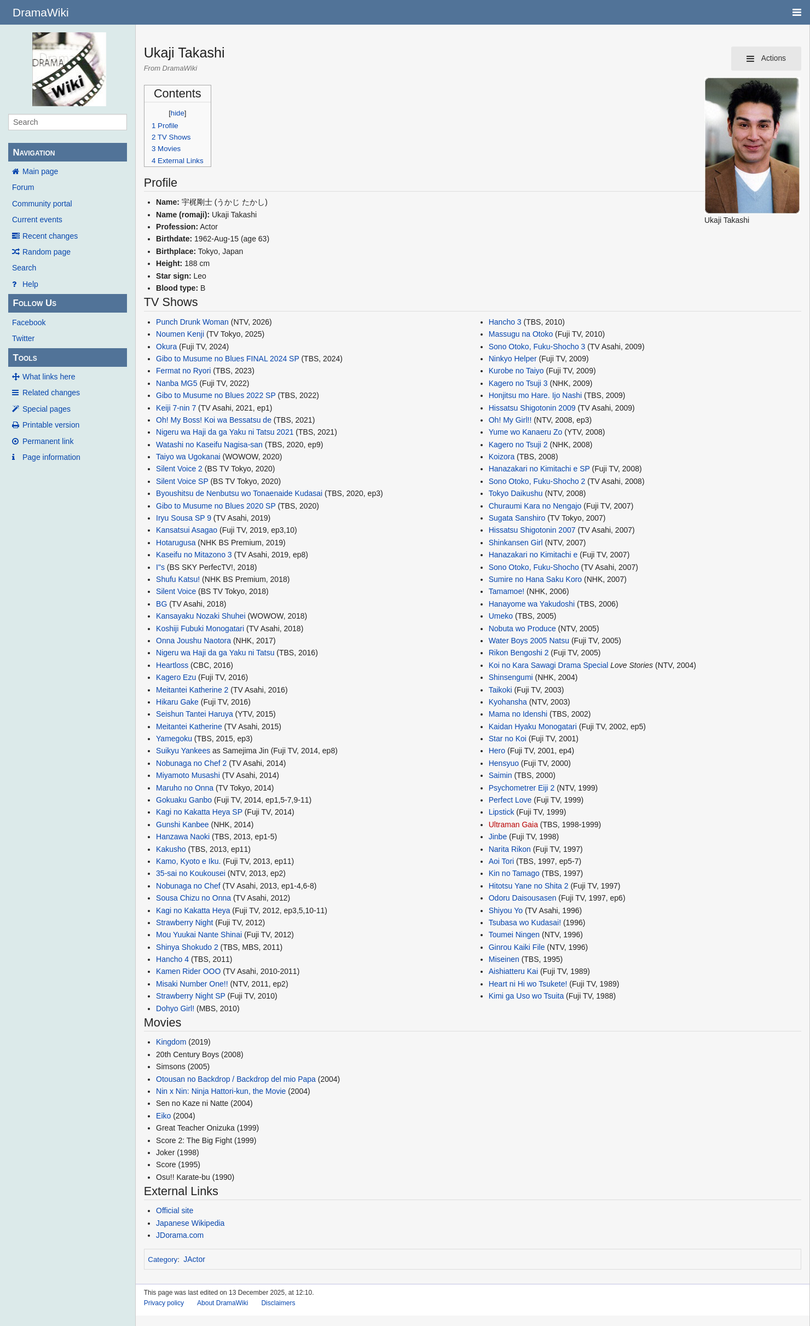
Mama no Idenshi (518, 714)
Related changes (51, 392)
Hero (497, 750)
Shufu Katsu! (178, 579)
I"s (160, 567)
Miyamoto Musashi (188, 775)
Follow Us (34, 303)
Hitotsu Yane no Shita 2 (529, 885)
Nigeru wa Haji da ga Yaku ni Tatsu (215, 652)
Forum (23, 187)
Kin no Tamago (514, 873)
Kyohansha (508, 701)
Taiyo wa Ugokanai (188, 456)
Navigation (34, 152)
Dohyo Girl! (175, 1008)
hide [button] (177, 113)
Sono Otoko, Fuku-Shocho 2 (537, 481)
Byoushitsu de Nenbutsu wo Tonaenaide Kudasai (239, 493)
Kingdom (171, 1041)
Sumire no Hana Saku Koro (535, 579)
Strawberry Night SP (190, 995)
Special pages (46, 409)
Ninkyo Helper (513, 358)
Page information (51, 457)
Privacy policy (164, 1303)
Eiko (163, 1115)
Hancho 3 (505, 322)
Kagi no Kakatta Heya (193, 910)
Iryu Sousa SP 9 (183, 518)
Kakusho (171, 849)
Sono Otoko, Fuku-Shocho (534, 567)
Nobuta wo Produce (522, 628)
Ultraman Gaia (513, 824)
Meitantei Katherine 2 (192, 689)
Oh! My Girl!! (510, 420)
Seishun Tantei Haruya (194, 714)
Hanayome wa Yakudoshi (532, 603)
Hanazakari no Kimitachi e (533, 554)
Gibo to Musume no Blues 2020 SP (215, 505)
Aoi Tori (501, 861)
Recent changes (50, 236)
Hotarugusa (175, 542)
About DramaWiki (222, 1303)
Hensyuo (504, 763)
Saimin (500, 775)
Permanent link (47, 441)
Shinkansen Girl (516, 542)
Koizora (501, 456)
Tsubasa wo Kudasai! (525, 922)
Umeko (501, 616)
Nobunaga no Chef (188, 885)
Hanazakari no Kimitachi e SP (539, 468)
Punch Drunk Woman (192, 322)
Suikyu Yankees (183, 750)
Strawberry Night (184, 922)
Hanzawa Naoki (183, 836)
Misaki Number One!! (192, 983)
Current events (37, 219)
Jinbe (498, 836)
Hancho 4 (172, 959)
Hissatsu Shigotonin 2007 (532, 530)
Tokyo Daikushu (516, 493)
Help (30, 284)
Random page (46, 251)
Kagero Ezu (176, 677)
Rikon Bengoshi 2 (519, 652)
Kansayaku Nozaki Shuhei (200, 616)
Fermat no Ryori (183, 370)
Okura (166, 346)
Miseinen (504, 959)
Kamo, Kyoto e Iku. (188, 861)
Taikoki (500, 689)
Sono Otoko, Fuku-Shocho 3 (537, 346)
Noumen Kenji (180, 334)
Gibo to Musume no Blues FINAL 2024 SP (227, 358)
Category (162, 1259)
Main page (40, 171)
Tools (25, 358)
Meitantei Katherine (189, 726)
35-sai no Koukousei (190, 873)
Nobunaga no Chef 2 (191, 763)
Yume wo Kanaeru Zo (526, 432)
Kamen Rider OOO (188, 971)
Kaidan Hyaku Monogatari (533, 726)
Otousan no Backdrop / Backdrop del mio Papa (236, 1079)
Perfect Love (510, 799)
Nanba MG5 (176, 383)
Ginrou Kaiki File (517, 947)
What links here (48, 376)
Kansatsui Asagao (186, 530)
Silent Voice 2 (179, 468)
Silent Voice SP (182, 481)
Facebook (28, 322)
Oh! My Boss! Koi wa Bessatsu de (213, 420)
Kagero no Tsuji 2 (518, 444)
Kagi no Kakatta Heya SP (199, 812)
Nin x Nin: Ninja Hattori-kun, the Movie (221, 1091)
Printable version (50, 424)
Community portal (42, 203)
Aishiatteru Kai (513, 971)
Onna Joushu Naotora (193, 640)
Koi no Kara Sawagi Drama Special (549, 665)
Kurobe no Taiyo (516, 370)
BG (161, 603)
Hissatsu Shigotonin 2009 (532, 407)
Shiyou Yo (506, 910)
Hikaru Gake (177, 701)
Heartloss (172, 665)
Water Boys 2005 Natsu (529, 640)
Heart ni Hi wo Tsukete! (528, 983)
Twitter (23, 338)
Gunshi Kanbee (182, 824)
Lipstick (501, 812)
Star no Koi (507, 738)
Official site (174, 1210)
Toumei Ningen (514, 934)
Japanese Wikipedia (190, 1223)
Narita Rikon (510, 849)
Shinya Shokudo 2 (187, 947)
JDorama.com (180, 1235)
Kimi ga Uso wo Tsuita (526, 995)
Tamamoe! (506, 591)
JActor (194, 1259)
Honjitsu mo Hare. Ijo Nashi (535, 395)
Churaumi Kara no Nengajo (535, 505)
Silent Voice (176, 591)
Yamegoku (174, 738)
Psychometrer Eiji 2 (522, 787)
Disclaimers (278, 1303)
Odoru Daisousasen (523, 897)
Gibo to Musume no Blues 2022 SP (215, 395)
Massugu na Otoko (521, 334)
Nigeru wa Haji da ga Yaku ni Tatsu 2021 (224, 432)
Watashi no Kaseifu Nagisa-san (209, 444)
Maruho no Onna (184, 787)
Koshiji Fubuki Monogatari (200, 628)
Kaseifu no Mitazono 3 (194, 554)
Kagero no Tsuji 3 (518, 383)
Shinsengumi (511, 677)
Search (24, 267)
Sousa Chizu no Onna (193, 897)
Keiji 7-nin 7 (176, 407)
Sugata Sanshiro (517, 518)
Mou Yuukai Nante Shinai (199, 934)
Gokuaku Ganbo (184, 799)
